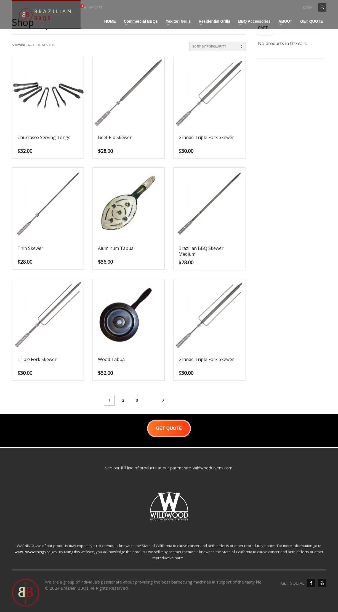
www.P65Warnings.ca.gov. (36, 551)
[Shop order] (217, 46)
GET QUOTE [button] (169, 428)
